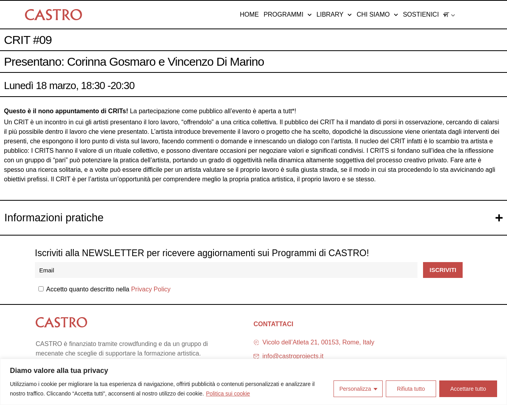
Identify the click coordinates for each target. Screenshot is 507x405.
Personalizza (355, 389)
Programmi (287, 14)
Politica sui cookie (228, 393)
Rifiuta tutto (411, 389)
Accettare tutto (468, 389)
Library (334, 14)
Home (249, 14)
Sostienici (425, 14)
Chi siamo (377, 14)
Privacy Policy (151, 289)
